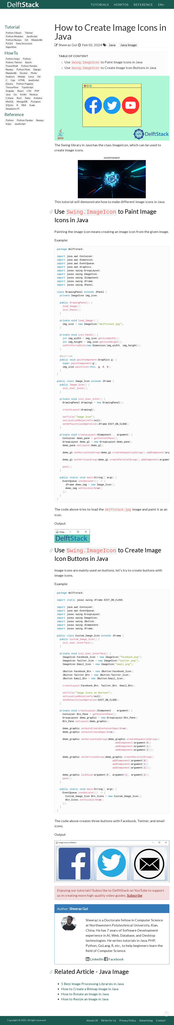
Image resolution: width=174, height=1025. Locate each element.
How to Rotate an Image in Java (85, 994)
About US (92, 1020)
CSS (29, 90)
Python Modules (14, 36)
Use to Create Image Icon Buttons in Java (110, 68)
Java (8, 94)
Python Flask (23, 69)
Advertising (146, 1020)
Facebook (114, 959)
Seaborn (10, 76)
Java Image (128, 45)
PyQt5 (9, 43)
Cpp (13, 80)
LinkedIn (94, 959)
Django (37, 69)
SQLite (9, 105)
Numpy (9, 69)
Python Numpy (14, 39)
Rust (19, 98)
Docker (24, 73)
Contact (161, 1020)
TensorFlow (12, 87)
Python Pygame (24, 83)
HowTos (121, 4)
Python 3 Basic (14, 32)
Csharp (9, 98)
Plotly (34, 73)
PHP (36, 90)
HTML (21, 80)
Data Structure (24, 43)
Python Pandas (29, 65)
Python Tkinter (14, 62)
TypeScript (27, 87)
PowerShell (12, 65)
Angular (10, 90)
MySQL (10, 101)
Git (26, 39)
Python (27, 58)
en (161, 4)
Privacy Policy (127, 1020)
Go (15, 94)
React (20, 90)
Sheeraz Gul (68, 45)
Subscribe (134, 895)
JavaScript (32, 36)
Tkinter (29, 32)
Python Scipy (13, 58)
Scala (32, 105)
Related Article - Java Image (91, 971)
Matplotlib (36, 39)
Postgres (36, 101)
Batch (28, 62)
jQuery (9, 83)
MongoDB (22, 101)
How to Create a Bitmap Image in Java (89, 989)
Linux (31, 76)
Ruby (27, 98)
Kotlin (23, 94)
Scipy (8, 123)
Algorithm (11, 47)
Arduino (38, 98)
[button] (112, 179)
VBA (23, 105)
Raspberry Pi (12, 108)
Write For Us (108, 1020)
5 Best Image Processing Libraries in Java (92, 984)
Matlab (21, 76)
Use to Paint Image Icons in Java (103, 62)
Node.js (34, 94)
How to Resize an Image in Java (84, 999)
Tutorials (100, 4)
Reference (143, 4)
